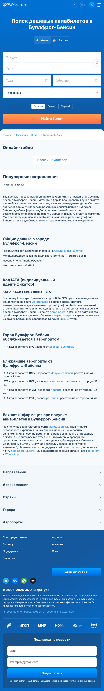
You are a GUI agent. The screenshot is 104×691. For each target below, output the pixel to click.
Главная (7, 135)
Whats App (12, 454)
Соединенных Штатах (68, 250)
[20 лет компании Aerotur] (6, 5)
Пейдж (54, 398)
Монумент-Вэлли (61, 373)
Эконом (38, 106)
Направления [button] (52, 472)
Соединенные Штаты (27, 135)
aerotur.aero (57, 426)
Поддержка (10, 551)
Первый (65, 106)
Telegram (93, 450)
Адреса (57, 537)
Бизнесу (8, 544)
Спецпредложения (15, 537)
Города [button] (52, 510)
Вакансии (9, 558)
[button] (74, 5)
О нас (55, 551)
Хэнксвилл (56, 381)
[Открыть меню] (99, 5)
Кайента (56, 389)
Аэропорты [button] (52, 522)
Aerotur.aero (40, 301)
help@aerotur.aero (22, 450)
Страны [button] (52, 497)
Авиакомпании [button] (52, 485)
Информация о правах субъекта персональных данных (38, 611)
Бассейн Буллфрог (52, 160)
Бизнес (51, 106)
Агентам (57, 544)
